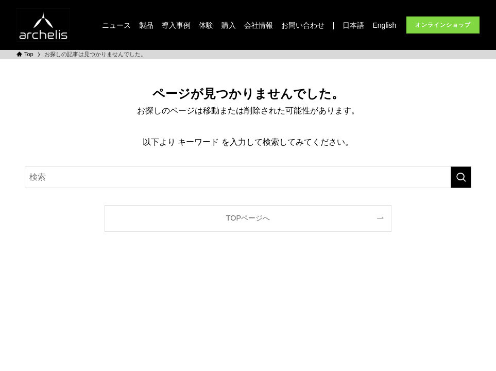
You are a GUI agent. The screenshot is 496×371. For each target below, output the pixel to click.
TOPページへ (248, 218)
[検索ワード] (248, 177)
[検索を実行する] (461, 177)
